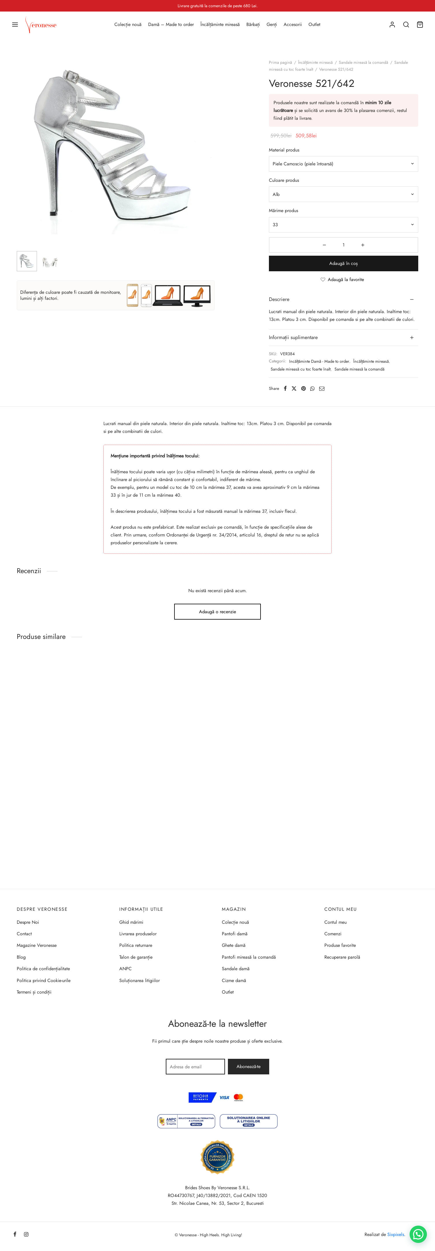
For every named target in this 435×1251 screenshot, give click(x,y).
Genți (272, 24)
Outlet (314, 24)
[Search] (406, 24)
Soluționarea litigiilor (139, 980)
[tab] (343, 299)
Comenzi (332, 933)
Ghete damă (234, 945)
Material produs (284, 150)
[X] (294, 388)
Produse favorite (340, 945)
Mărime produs (283, 210)
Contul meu (335, 922)
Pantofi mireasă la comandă (249, 957)
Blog (21, 957)
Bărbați (253, 24)
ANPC (125, 968)
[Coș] (420, 24)
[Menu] (15, 24)
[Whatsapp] (312, 388)
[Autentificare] (392, 24)
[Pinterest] (303, 388)
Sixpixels (395, 1234)
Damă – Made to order (171, 24)
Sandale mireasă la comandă (363, 62)
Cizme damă (234, 980)
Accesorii (293, 24)
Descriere (279, 299)
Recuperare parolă (342, 957)
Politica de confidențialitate (43, 968)
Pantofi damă (235, 933)
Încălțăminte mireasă (220, 24)
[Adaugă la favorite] (343, 280)
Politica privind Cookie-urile (43, 980)
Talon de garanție (136, 957)
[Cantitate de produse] (343, 245)
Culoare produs (284, 180)
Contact (24, 933)
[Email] (322, 388)
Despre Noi (28, 922)
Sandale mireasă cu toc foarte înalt (300, 369)
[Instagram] (26, 1235)
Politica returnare (135, 945)
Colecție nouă (128, 24)
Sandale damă (236, 968)
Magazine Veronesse (37, 945)
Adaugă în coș (344, 263)
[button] (418, 1234)
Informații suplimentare (293, 337)
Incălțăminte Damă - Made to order (319, 361)
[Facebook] (285, 388)
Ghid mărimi (131, 922)
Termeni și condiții (34, 992)
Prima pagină (280, 62)
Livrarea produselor (138, 933)
